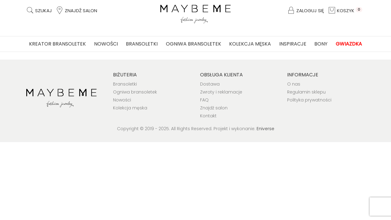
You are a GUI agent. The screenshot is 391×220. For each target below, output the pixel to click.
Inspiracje (292, 43)
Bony (320, 43)
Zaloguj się (305, 10)
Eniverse (265, 129)
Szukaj (39, 10)
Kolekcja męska (250, 43)
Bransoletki (142, 43)
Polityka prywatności (309, 100)
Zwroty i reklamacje (221, 92)
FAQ (204, 100)
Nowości (106, 43)
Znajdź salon (76, 10)
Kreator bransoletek (57, 43)
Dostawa (210, 84)
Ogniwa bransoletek (193, 43)
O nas (293, 84)
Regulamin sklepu (306, 92)
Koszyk (345, 10)
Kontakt (208, 116)
